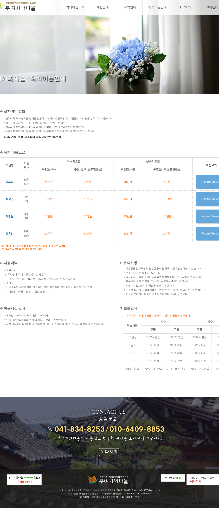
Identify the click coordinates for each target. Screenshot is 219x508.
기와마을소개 (75, 7)
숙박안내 (130, 7)
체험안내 (102, 7)
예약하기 (185, 7)
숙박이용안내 (157, 7)
